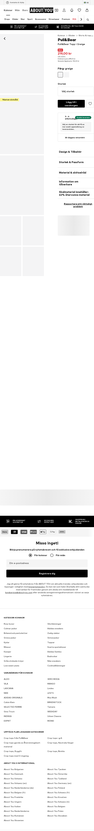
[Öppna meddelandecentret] (72, 10)
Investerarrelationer (52, 828)
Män (17, 10)
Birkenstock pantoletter (16, 633)
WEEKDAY (52, 711)
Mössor (7, 647)
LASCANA (8, 688)
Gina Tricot (9, 711)
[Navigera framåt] (81, 19)
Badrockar (52, 656)
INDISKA (8, 716)
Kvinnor (8, 10)
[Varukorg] (87, 10)
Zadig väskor (53, 633)
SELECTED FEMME (13, 707)
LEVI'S (50, 693)
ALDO (6, 679)
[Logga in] (64, 10)
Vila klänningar (54, 624)
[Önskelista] (79, 10)
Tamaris (51, 707)
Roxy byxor (9, 624)
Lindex (50, 688)
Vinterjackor (53, 638)
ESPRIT (7, 721)
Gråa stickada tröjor (14, 661)
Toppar (51, 642)
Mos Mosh (52, 697)
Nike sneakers (54, 661)
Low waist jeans (11, 665)
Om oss (13, 828)
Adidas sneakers (55, 628)
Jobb (34, 828)
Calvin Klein (9, 702)
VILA (6, 683)
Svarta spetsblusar (56, 647)
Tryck (24, 828)
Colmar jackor (10, 628)
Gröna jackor (10, 638)
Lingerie (8, 656)
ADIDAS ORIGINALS (13, 697)
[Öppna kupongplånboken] (56, 10)
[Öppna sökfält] (86, 19)
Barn (25, 10)
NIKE (6, 693)
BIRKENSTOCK (54, 702)
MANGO (51, 683)
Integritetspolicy (36, 587)
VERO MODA (53, 679)
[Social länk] (7, 753)
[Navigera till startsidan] (42, 10)
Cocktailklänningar (56, 665)
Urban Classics (54, 716)
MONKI (50, 721)
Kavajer (7, 651)
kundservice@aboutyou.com (18, 592)
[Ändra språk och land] (86, 2)
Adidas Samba (54, 651)
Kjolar (6, 642)
